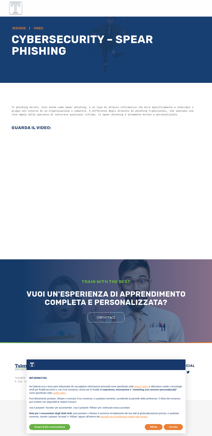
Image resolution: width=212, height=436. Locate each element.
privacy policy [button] (141, 394)
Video (38, 28)
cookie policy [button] (59, 400)
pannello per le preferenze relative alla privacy (124, 424)
